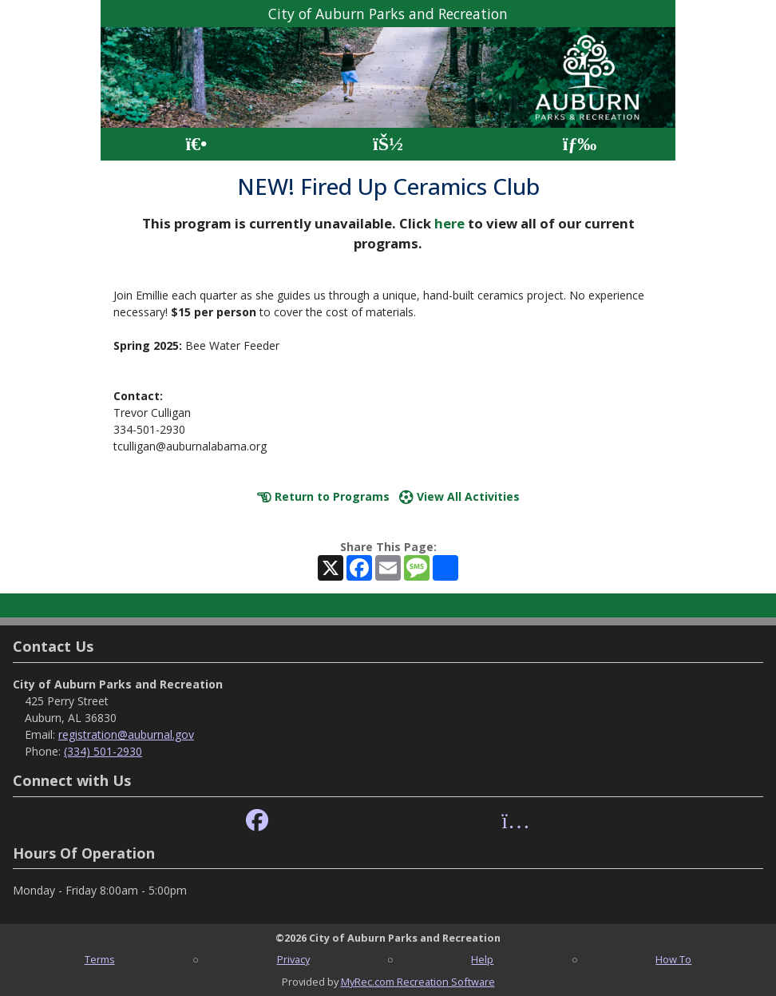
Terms (100, 959)
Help (482, 959)
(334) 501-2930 (103, 751)
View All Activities (459, 496)
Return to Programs (323, 496)
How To (673, 959)
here (449, 223)
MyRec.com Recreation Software (418, 981)
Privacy (293, 959)
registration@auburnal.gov (126, 734)
